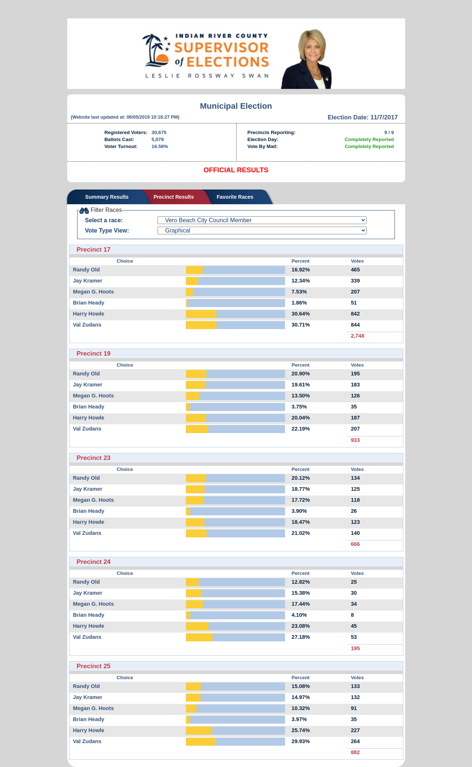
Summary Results (107, 197)
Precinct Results (174, 197)
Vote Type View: (107, 230)
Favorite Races (235, 197)
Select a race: (104, 220)
